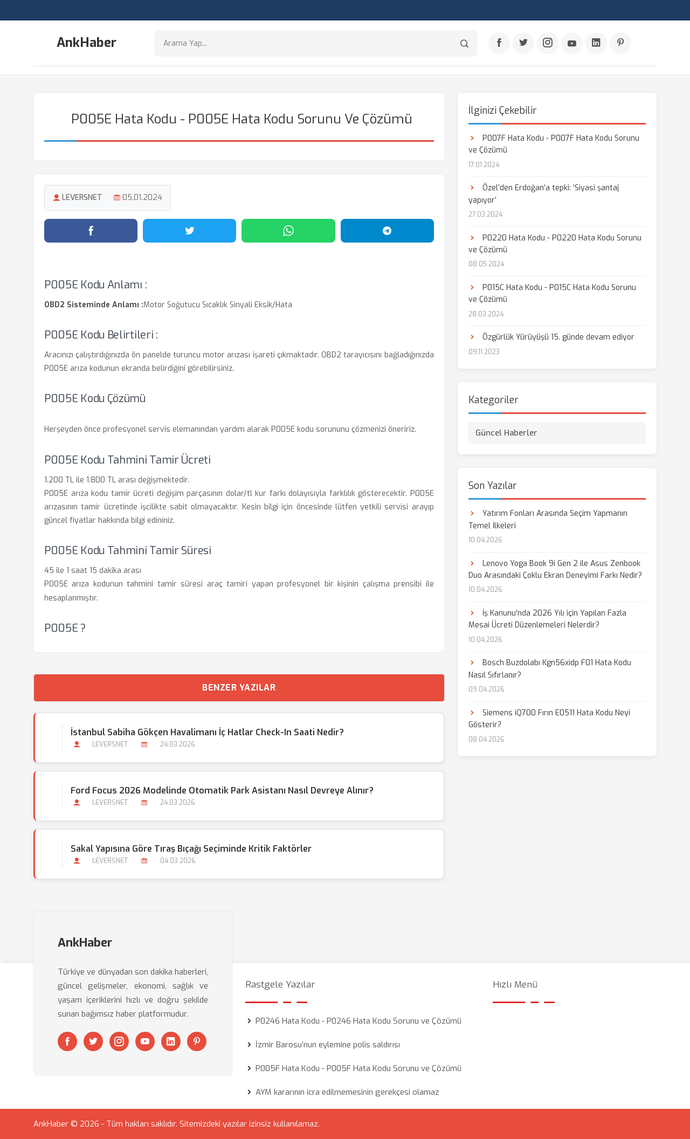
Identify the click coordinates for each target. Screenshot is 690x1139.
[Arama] (464, 43)
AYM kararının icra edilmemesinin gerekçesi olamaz (347, 1092)
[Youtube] (572, 43)
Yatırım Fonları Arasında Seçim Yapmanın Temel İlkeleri (547, 519)
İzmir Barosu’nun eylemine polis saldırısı (328, 1044)
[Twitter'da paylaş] (189, 230)
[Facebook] (499, 43)
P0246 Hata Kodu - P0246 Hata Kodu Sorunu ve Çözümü (358, 1021)
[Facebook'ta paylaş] (90, 230)
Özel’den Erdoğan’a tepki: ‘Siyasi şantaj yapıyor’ (543, 193)
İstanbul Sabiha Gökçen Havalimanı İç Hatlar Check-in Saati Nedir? (207, 731)
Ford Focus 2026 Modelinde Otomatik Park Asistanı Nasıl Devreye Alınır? (222, 790)
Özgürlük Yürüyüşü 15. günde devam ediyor (551, 337)
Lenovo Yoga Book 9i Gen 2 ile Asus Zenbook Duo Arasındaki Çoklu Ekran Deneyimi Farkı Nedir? (555, 569)
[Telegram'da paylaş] (387, 230)
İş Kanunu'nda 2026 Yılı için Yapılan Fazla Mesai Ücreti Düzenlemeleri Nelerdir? (547, 619)
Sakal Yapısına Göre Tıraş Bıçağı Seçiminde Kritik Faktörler (191, 848)
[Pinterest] (620, 43)
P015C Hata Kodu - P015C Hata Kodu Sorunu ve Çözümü (552, 293)
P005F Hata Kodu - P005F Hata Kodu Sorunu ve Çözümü (358, 1068)
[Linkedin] (596, 43)
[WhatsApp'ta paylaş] (288, 230)
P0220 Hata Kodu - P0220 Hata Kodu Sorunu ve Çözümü (554, 243)
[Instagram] (547, 43)
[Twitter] (523, 43)
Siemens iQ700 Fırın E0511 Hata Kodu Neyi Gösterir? (549, 718)
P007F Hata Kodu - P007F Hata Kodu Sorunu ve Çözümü (553, 144)
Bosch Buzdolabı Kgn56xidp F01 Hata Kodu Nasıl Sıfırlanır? (549, 669)
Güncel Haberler (506, 432)
